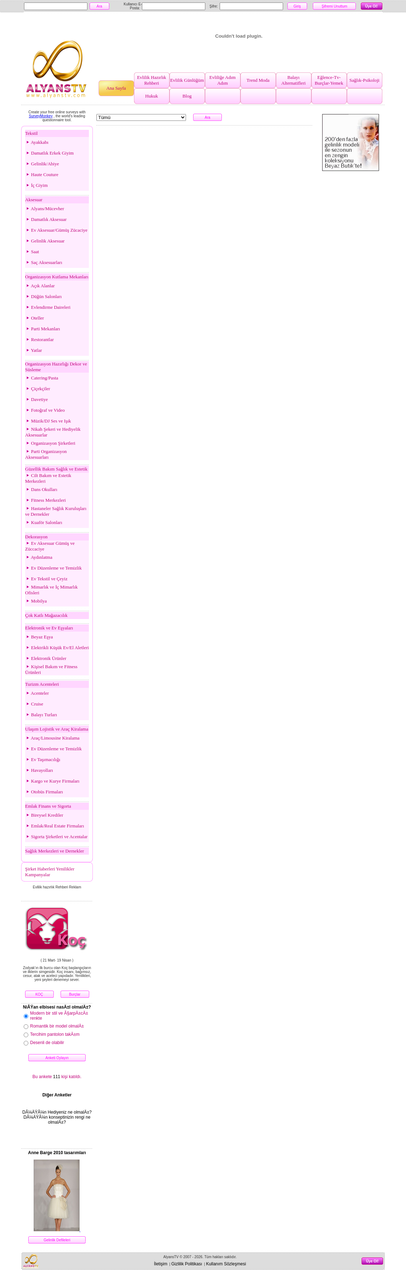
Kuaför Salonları (43, 522)
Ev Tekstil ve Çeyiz (46, 578)
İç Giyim (36, 185)
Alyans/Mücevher (44, 208)
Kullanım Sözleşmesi (226, 1263)
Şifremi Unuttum (334, 6)
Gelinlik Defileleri (57, 1240)
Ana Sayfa (116, 88)
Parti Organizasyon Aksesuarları (46, 454)
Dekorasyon (36, 536)
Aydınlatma (38, 557)
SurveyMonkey (41, 116)
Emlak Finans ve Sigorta (48, 806)
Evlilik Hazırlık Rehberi (151, 80)
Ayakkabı (36, 142)
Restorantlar (39, 339)
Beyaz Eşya (39, 636)
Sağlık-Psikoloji (364, 80)
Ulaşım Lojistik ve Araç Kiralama (56, 729)
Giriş (297, 6)
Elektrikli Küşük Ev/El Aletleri (57, 647)
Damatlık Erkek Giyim (49, 153)
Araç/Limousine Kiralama (52, 738)
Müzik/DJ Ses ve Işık (48, 421)
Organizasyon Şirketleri (50, 443)
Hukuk (151, 96)
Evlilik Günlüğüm (187, 80)
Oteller (34, 318)
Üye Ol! (371, 6)
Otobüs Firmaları (44, 791)
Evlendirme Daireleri (48, 307)
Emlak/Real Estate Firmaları (54, 825)
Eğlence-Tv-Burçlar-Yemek (329, 80)
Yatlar (33, 350)
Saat (32, 251)
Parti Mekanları (42, 328)
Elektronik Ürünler (45, 658)
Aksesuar (33, 199)
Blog (186, 96)
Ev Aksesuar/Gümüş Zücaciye (56, 230)
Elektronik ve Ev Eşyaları (49, 628)
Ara (99, 6)
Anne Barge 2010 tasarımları (57, 1152)
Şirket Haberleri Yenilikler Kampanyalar (50, 871)
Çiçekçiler (37, 388)
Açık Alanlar (40, 285)
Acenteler (37, 693)
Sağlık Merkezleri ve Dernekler (54, 851)
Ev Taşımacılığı (42, 759)
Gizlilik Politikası (186, 1263)
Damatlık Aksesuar (46, 219)
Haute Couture (41, 174)
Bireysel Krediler (44, 815)
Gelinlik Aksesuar (45, 241)
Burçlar (75, 994)
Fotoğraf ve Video (45, 410)
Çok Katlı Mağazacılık (46, 615)
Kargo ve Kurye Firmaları (52, 781)
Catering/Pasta (41, 378)
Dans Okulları (41, 489)
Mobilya (36, 601)
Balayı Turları (41, 714)
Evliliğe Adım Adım (222, 80)
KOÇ (39, 994)
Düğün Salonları (43, 296)
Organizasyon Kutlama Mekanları (57, 276)
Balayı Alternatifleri (293, 80)
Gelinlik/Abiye (42, 163)
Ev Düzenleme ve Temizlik (53, 568)
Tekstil (31, 133)
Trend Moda (258, 80)
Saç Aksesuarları (43, 262)
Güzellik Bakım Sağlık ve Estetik (56, 469)
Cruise (34, 704)
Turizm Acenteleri (42, 684)
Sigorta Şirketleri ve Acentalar (56, 836)
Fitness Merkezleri (45, 500)
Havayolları (39, 770)
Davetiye (36, 399)
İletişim (160, 1263)
